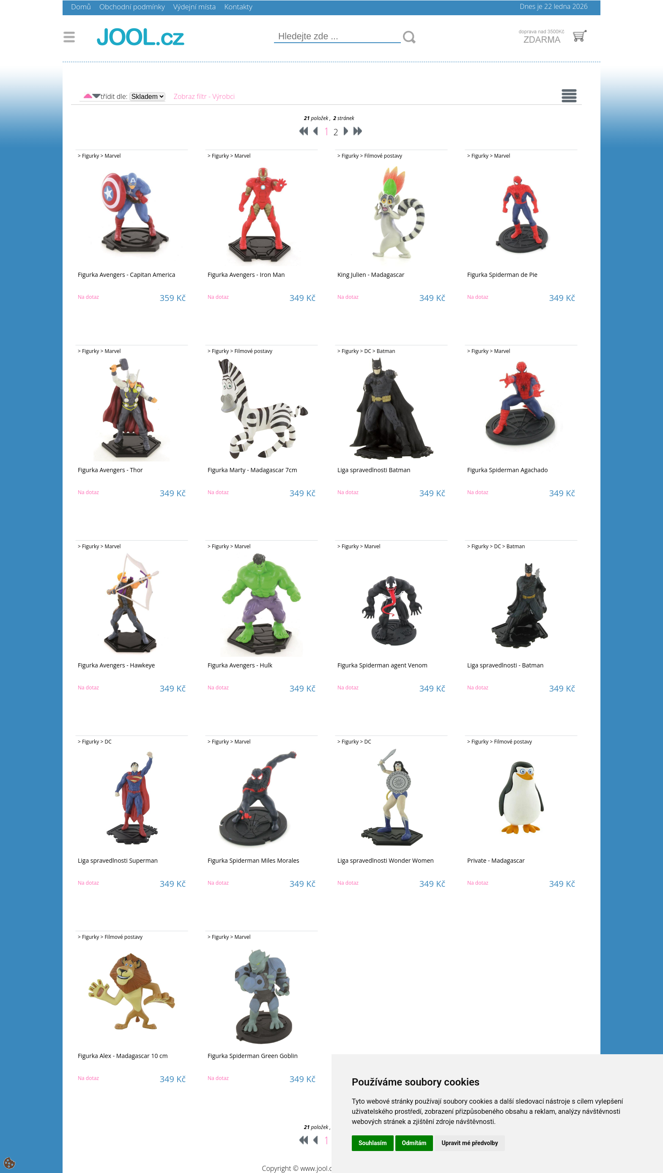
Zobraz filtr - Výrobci (204, 96)
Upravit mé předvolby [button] (469, 1143)
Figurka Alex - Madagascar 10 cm (123, 1056)
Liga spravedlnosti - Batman (505, 665)
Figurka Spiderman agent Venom (382, 665)
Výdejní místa (194, 6)
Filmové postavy (383, 155)
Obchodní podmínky (132, 6)
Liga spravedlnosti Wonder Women (385, 860)
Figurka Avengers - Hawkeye (116, 665)
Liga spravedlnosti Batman (374, 470)
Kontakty (238, 6)
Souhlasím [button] (373, 1143)
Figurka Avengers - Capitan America (126, 275)
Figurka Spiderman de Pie (502, 275)
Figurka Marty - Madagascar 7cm (252, 470)
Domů (81, 6)
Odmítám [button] (414, 1143)
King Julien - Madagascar (371, 275)
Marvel (112, 155)
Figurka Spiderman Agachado (507, 470)
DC (367, 351)
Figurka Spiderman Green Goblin (253, 1056)
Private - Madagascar (496, 860)
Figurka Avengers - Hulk (240, 665)
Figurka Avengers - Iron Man (246, 275)
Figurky (90, 155)
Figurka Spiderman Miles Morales (253, 860)
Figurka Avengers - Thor (110, 470)
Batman (386, 351)
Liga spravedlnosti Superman (118, 860)
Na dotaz (88, 297)
